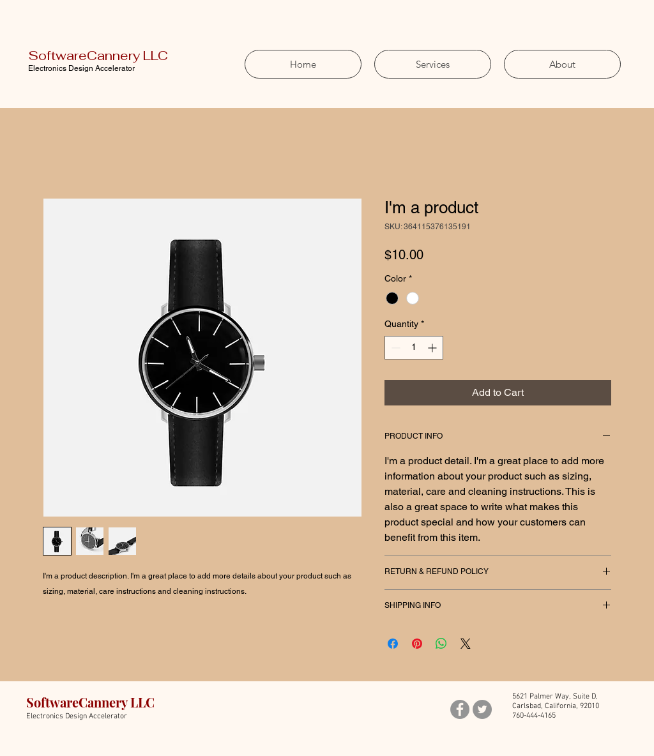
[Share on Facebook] (392, 643)
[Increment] (433, 347)
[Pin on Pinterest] (417, 643)
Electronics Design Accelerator (81, 68)
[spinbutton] (413, 347)
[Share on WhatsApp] (441, 643)
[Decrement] (394, 347)
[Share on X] (465, 643)
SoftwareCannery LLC (98, 55)
